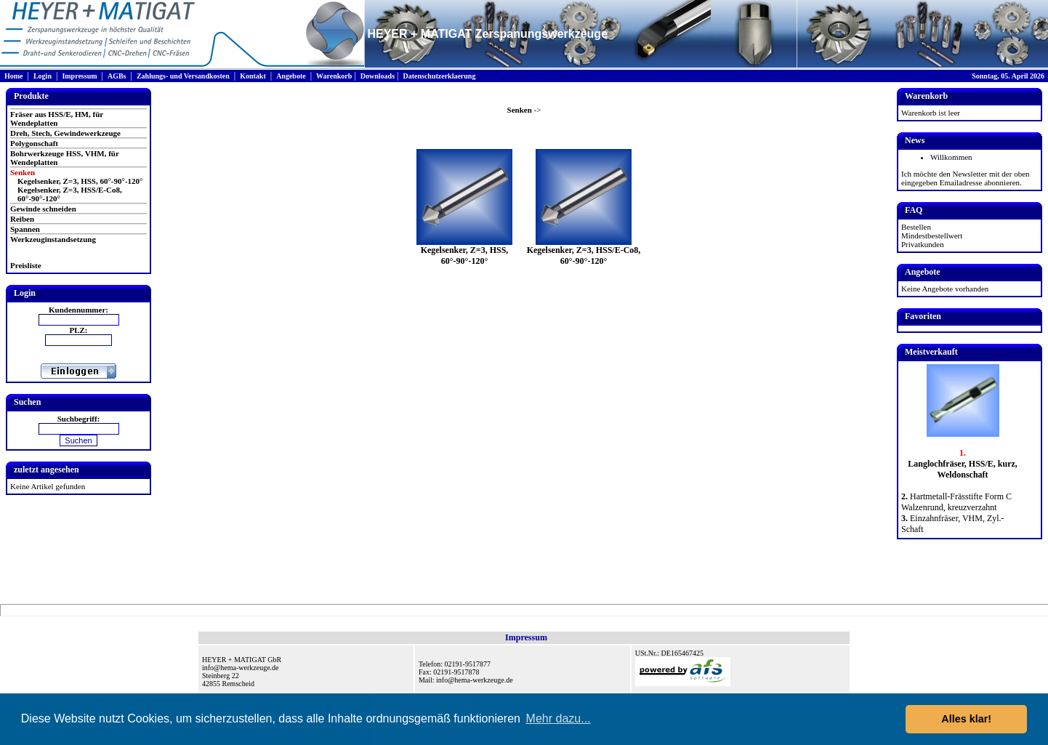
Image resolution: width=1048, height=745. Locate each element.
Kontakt (253, 76)
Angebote (291, 76)
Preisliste (25, 265)
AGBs (117, 76)
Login (42, 76)
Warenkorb (334, 76)
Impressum (79, 76)
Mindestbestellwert (931, 235)
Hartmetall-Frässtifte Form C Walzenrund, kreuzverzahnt (956, 501)
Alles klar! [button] (966, 719)
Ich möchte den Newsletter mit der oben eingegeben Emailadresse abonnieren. (965, 178)
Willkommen (951, 157)
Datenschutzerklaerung (439, 76)
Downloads (377, 76)
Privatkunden (922, 244)
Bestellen (916, 226)
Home (13, 76)
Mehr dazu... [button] (558, 718)
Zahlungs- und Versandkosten (183, 76)
